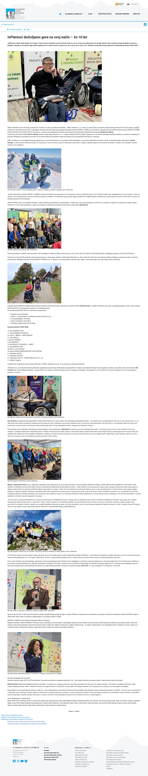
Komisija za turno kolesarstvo (116, 757)
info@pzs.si (16, 756)
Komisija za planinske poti (114, 750)
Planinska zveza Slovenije (26, 747)
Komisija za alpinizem (82, 764)
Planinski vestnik (80, 750)
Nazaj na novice (8, 24)
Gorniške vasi (79, 753)
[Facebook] (14, 761)
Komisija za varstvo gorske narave (117, 753)
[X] (26, 761)
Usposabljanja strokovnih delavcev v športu (120, 762)
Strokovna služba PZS (51, 757)
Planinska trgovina (50, 759)
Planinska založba (81, 766)
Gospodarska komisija (113, 759)
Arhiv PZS (136, 14)
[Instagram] (18, 761)
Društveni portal (105, 14)
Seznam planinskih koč (51, 753)
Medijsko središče (122, 14)
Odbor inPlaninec (81, 759)
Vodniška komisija (81, 757)
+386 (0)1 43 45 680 (18, 754)
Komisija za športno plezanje (84, 762)
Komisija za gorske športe (114, 755)
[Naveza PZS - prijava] (119, 4)
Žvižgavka (109, 768)
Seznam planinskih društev (53, 755)
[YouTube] (22, 761)
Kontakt (46, 750)
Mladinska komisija (81, 755)
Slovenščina (132, 4)
